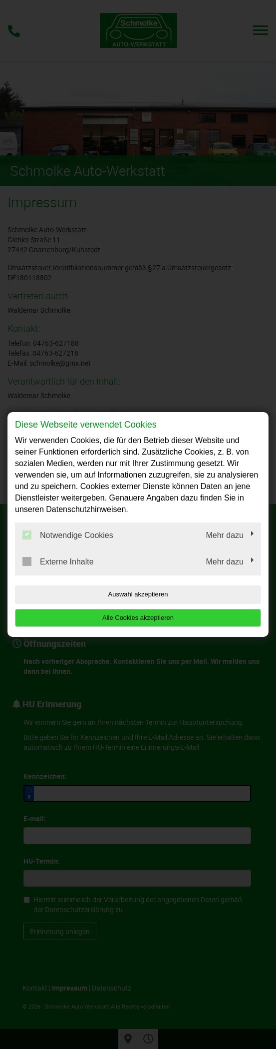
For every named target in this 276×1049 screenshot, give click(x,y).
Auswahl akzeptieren (138, 594)
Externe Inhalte (58, 561)
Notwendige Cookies (67, 534)
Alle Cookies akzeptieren (138, 617)
